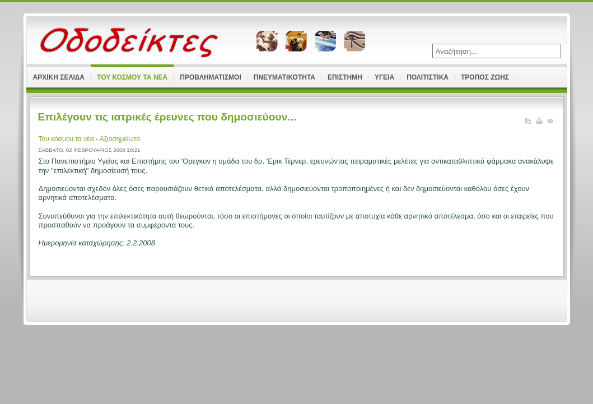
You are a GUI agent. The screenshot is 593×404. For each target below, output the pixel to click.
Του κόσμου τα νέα (67, 139)
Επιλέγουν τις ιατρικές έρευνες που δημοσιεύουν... (167, 117)
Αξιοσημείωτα (120, 139)
